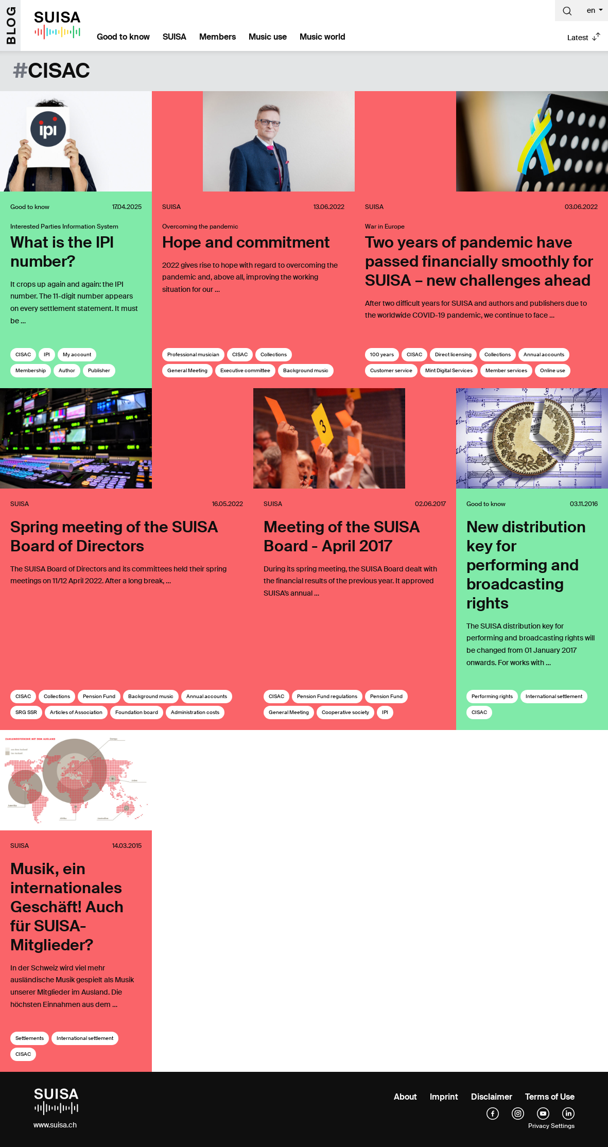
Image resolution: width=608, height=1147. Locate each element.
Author (67, 370)
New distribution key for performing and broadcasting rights (526, 565)
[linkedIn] (568, 1113)
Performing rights (492, 696)
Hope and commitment (246, 242)
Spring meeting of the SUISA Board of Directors (114, 536)
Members (217, 36)
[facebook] (493, 1113)
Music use (268, 36)
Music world (322, 36)
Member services (506, 370)
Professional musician (193, 354)
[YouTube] (543, 1113)
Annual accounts (544, 354)
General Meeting (187, 370)
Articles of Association (76, 712)
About (405, 1096)
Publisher (99, 370)
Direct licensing (453, 354)
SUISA (174, 36)
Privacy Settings (551, 1126)
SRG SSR (26, 712)
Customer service (391, 370)
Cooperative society (345, 712)
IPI (47, 354)
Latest (577, 37)
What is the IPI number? (62, 251)
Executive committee (245, 370)
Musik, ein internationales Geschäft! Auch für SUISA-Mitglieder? (67, 907)
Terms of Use (550, 1096)
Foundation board (136, 712)
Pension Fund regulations (327, 696)
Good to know (123, 36)
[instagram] (518, 1113)
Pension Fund (99, 696)
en (592, 10)
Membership (30, 370)
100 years (382, 354)
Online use (552, 370)
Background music (305, 370)
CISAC (23, 354)
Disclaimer (491, 1096)
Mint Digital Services (449, 370)
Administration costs (195, 712)
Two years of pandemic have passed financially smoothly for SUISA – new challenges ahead (479, 261)
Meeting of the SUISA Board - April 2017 (342, 536)
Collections (273, 354)
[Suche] (567, 10)
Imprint (444, 1096)
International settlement (554, 696)
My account (77, 354)
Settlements (29, 1038)
